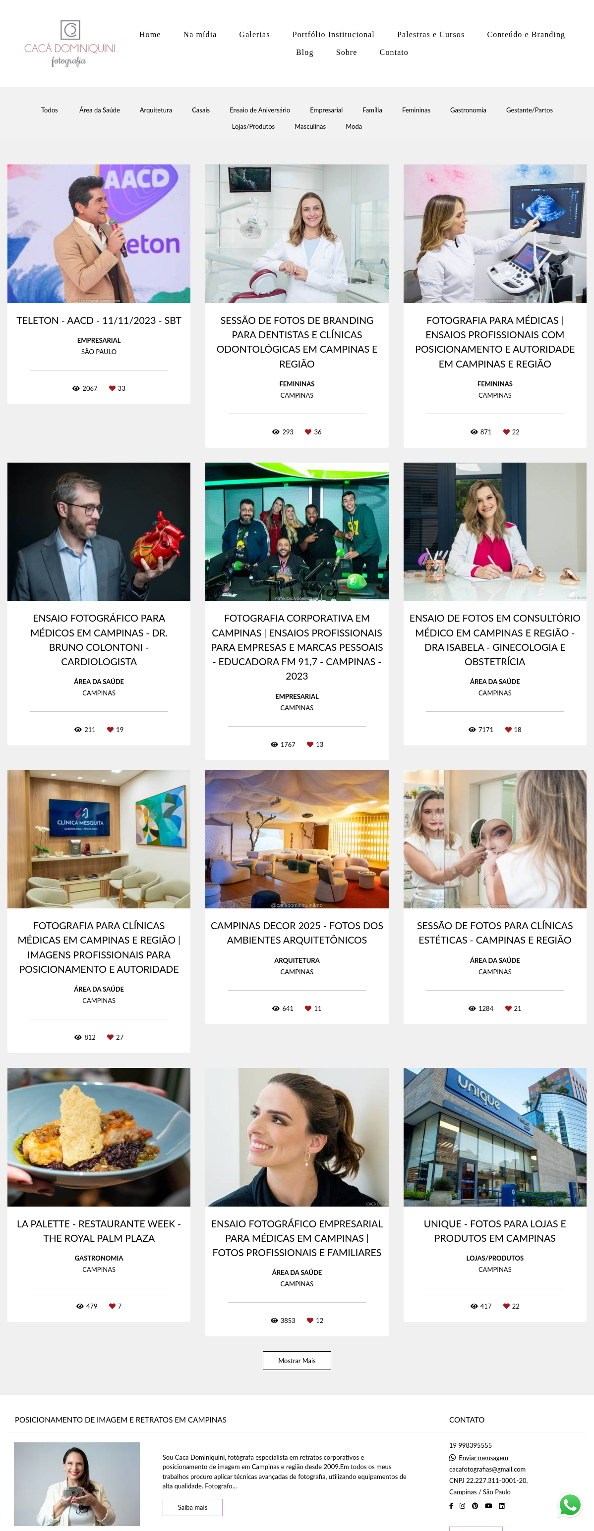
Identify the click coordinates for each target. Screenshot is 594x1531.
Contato (394, 52)
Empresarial (326, 110)
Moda (354, 126)
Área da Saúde (99, 110)
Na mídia (200, 34)
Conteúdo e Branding (526, 34)
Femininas (416, 110)
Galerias (254, 34)
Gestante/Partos (529, 110)
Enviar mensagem (483, 1458)
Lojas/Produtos (253, 126)
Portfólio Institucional (334, 34)
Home (150, 34)
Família (372, 110)
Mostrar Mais (297, 1361)
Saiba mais (193, 1507)
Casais (201, 110)
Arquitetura (156, 110)
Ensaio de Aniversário (260, 110)
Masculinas (310, 126)
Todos (49, 110)
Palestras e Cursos (431, 34)
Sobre (346, 52)
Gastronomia (468, 110)
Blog (305, 52)
